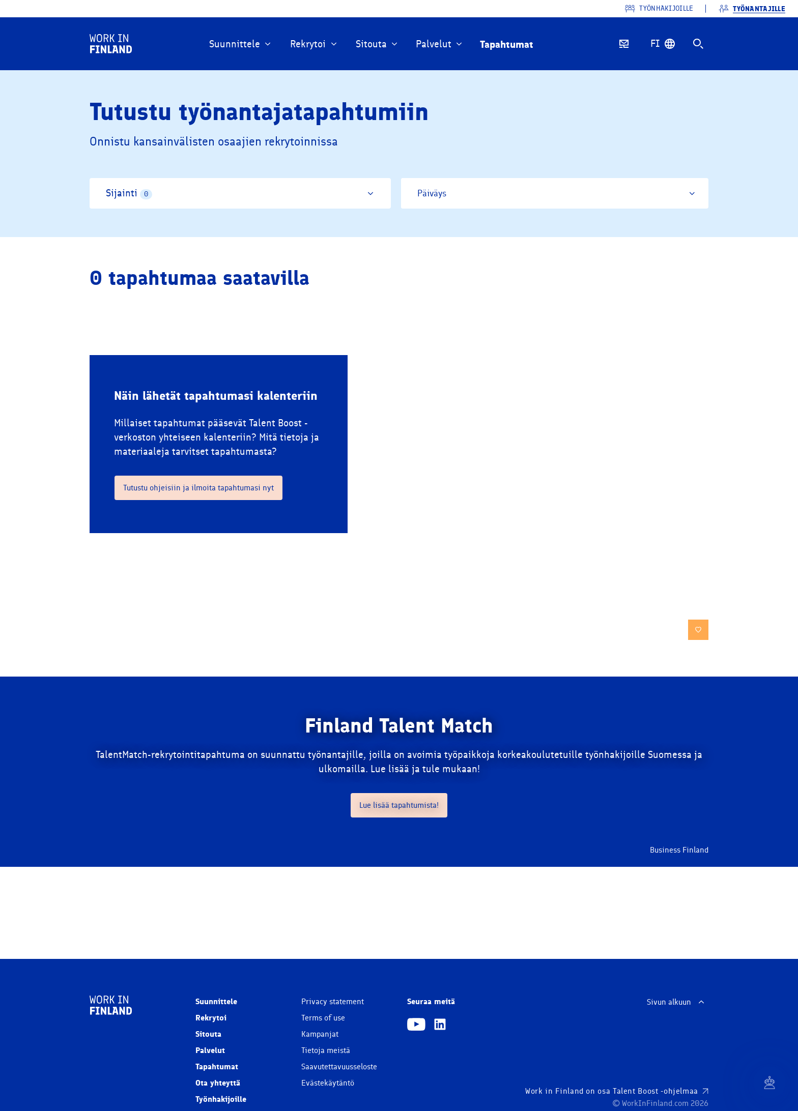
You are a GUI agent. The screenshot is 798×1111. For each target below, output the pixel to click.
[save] (698, 630)
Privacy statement (332, 1002)
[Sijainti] (240, 193)
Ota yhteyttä (217, 1082)
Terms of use (323, 1018)
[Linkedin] (440, 1025)
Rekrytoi (210, 1017)
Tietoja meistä (325, 1050)
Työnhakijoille (220, 1099)
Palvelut (210, 1050)
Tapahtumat (216, 1066)
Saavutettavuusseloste (339, 1067)
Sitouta (208, 1034)
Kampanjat (319, 1034)
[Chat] (769, 1082)
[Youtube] (416, 1025)
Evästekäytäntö (327, 1083)
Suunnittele (216, 1001)
